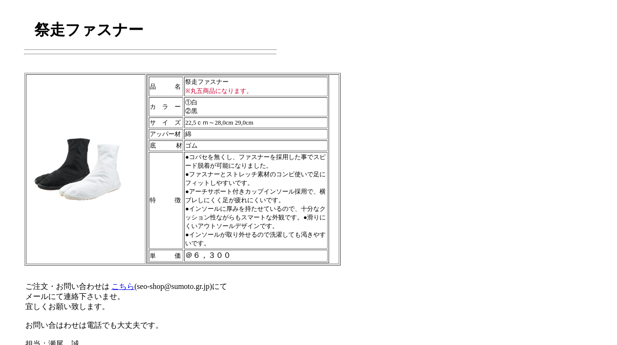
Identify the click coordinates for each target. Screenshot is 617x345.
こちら (122, 286)
